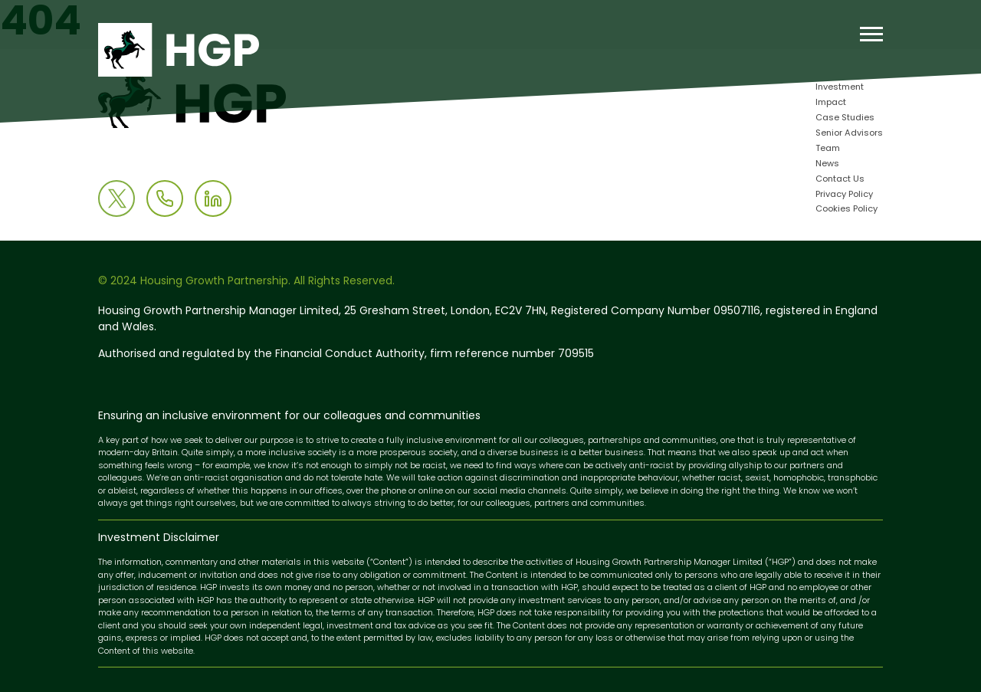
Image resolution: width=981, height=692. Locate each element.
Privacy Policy (844, 195)
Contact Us (840, 179)
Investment (839, 88)
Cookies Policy (846, 209)
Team (827, 149)
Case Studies (844, 118)
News (827, 164)
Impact (830, 103)
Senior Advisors (849, 134)
